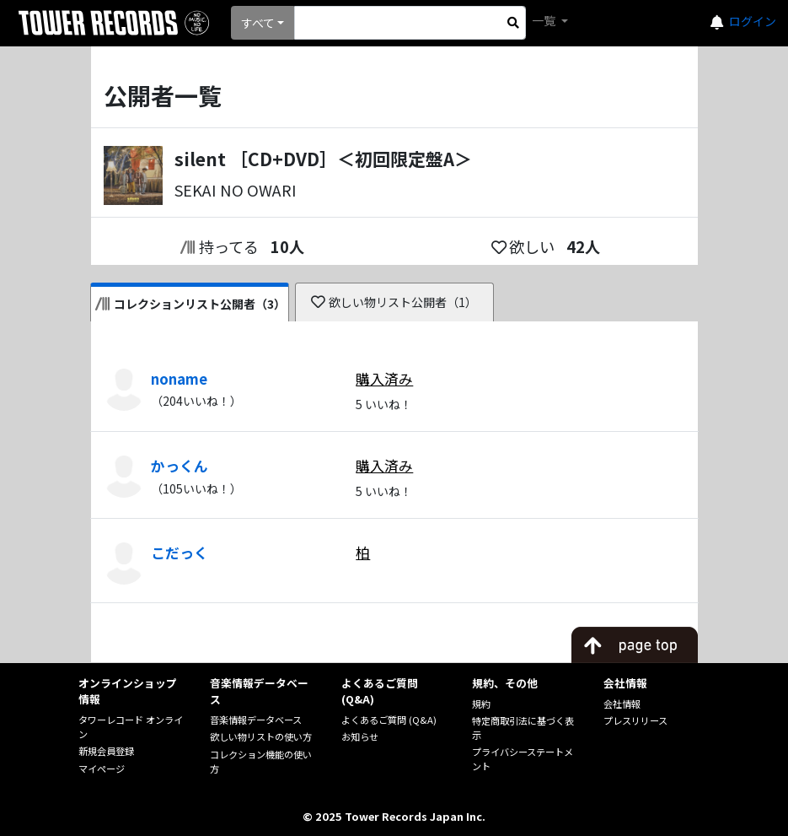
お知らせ (359, 736)
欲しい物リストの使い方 (261, 736)
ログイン (752, 21)
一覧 (545, 20)
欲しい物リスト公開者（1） (394, 302)
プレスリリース (635, 720)
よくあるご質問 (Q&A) (389, 719)
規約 (481, 703)
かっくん (179, 466)
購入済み (384, 379)
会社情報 (622, 703)
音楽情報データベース (256, 719)
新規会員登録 (106, 751)
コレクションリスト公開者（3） (191, 303)
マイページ (101, 768)
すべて (258, 22)
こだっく (179, 552)
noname (179, 379)
